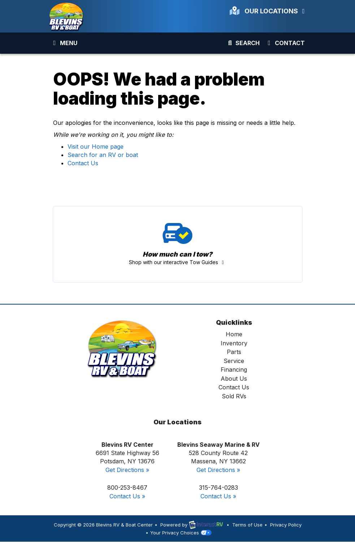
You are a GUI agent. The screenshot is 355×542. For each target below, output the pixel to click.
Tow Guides (177, 244)
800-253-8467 (127, 487)
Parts (234, 351)
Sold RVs (234, 396)
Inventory (234, 343)
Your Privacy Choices (180, 533)
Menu (65, 44)
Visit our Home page (96, 146)
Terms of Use (247, 525)
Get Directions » (127, 469)
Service (234, 360)
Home (234, 334)
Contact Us (83, 163)
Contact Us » (127, 496)
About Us (234, 378)
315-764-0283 (218, 487)
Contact (285, 44)
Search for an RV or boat (103, 154)
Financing (234, 369)
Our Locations (269, 11)
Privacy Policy (286, 525)
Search (243, 44)
